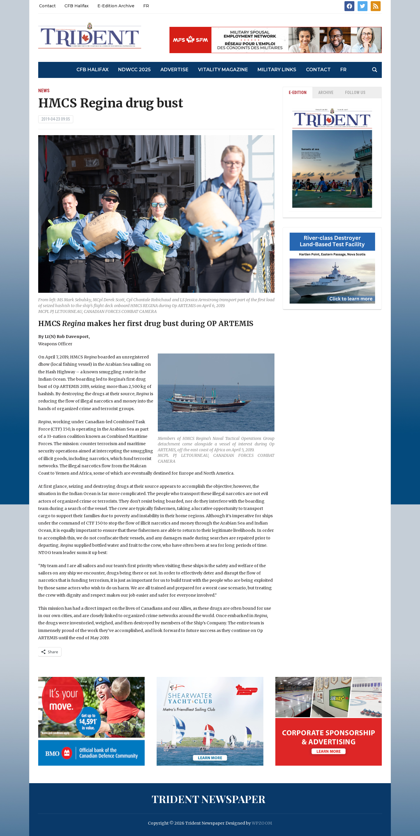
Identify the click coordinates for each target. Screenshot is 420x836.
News (44, 90)
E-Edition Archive (115, 5)
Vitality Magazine (223, 69)
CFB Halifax (76, 5)
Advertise (174, 69)
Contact (47, 5)
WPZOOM (262, 823)
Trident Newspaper (208, 799)
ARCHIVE (325, 92)
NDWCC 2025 (134, 69)
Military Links (277, 69)
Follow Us (355, 92)
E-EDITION (298, 92)
